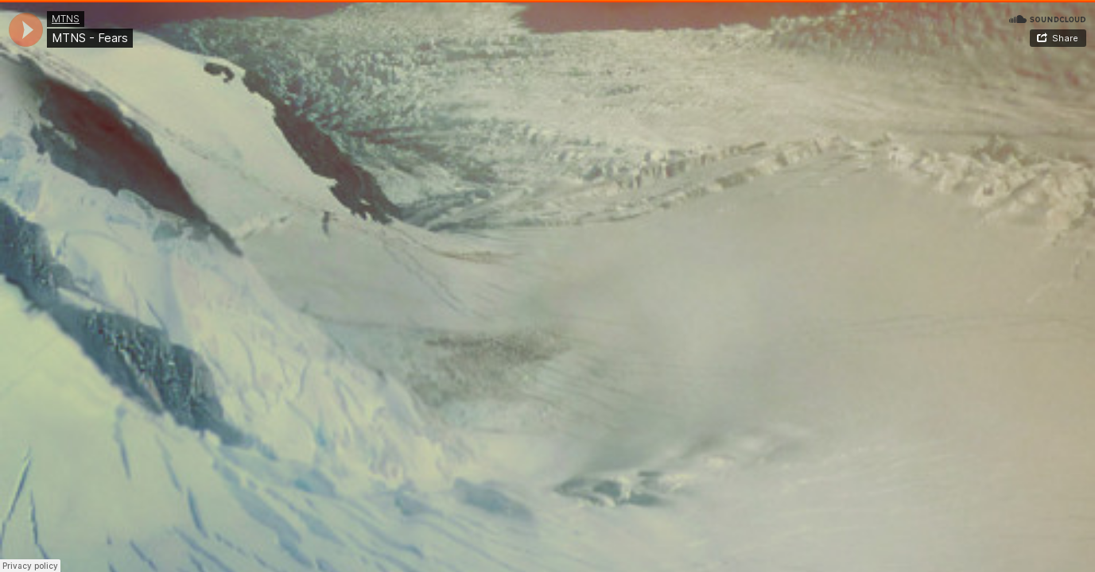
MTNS (66, 19)
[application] (26, 30)
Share (1065, 38)
